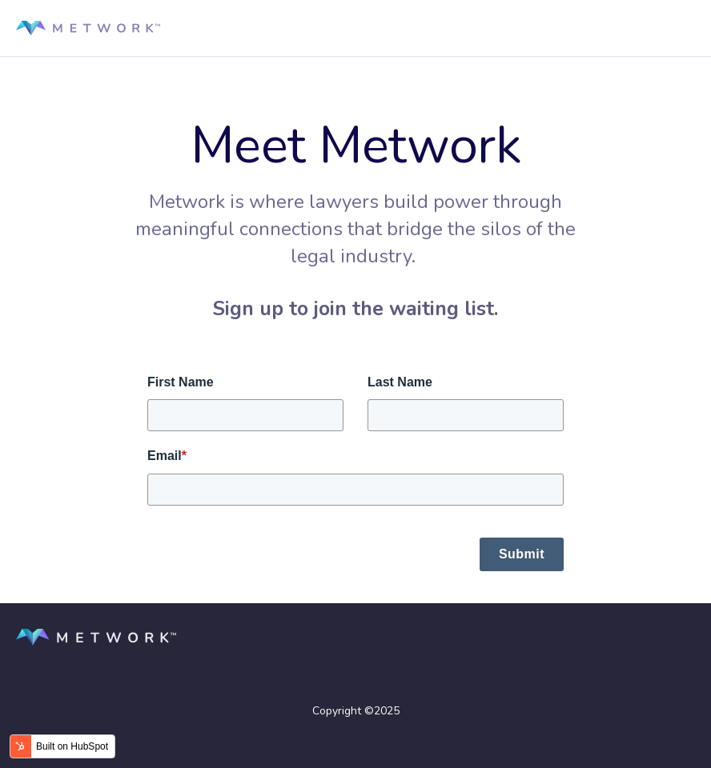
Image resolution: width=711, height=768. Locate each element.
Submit (521, 554)
